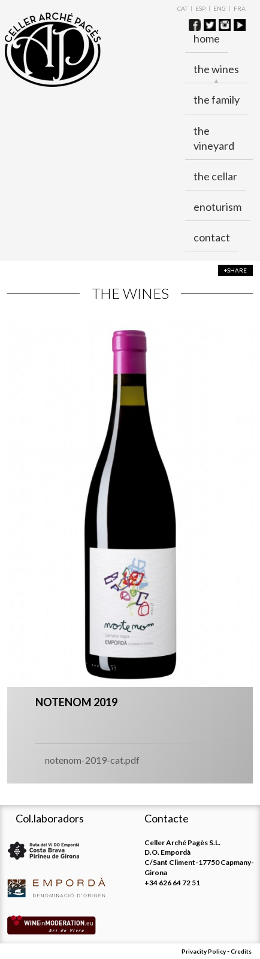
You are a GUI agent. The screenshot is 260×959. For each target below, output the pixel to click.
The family (217, 99)
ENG (219, 8)
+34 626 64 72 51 (172, 882)
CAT (182, 8)
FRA (240, 8)
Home (207, 38)
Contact (212, 237)
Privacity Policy (204, 951)
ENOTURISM (217, 206)
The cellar (215, 176)
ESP (200, 8)
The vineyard (214, 138)
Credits (241, 951)
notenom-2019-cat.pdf (92, 760)
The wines (216, 69)
